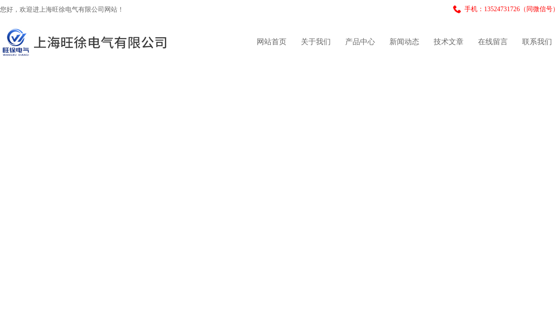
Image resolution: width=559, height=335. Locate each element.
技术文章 (449, 42)
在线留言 (493, 42)
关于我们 (316, 42)
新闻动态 (404, 42)
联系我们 (537, 42)
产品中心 (360, 42)
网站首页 (271, 42)
